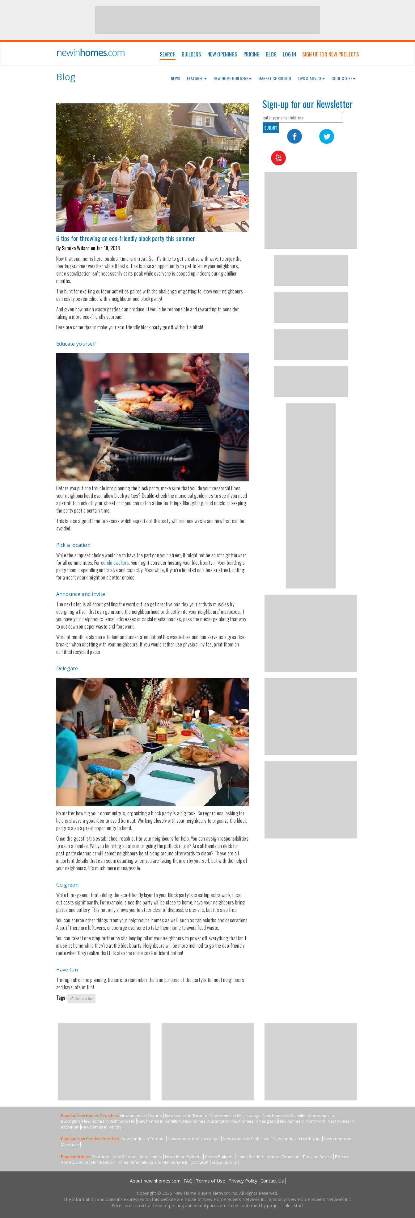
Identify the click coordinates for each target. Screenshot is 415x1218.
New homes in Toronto (186, 1115)
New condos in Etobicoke (246, 1138)
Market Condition (274, 78)
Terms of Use (210, 1181)
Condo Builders (219, 1156)
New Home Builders (233, 78)
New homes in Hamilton (159, 1121)
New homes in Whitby (101, 1127)
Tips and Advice (317, 1156)
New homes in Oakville (284, 1115)
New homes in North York (301, 1121)
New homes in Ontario (141, 1115)
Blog (271, 54)
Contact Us (272, 1181)
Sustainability (224, 1162)
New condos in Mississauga (194, 1138)
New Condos (124, 1156)
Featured (197, 78)
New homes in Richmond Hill (108, 1121)
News (175, 78)
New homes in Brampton (206, 1121)
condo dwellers (115, 562)
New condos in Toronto (143, 1138)
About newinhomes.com (155, 1181)
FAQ (188, 1181)
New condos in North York (297, 1138)
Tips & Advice (311, 78)
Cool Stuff (343, 78)
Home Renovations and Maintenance (152, 1162)
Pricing (251, 54)
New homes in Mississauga (235, 1115)
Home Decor (102, 1162)
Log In (289, 54)
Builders (191, 54)
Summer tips (81, 998)
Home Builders (250, 1156)
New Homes (150, 1156)
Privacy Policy (242, 1181)
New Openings (222, 54)
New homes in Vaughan (253, 1121)
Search (168, 54)
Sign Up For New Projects (330, 54)
